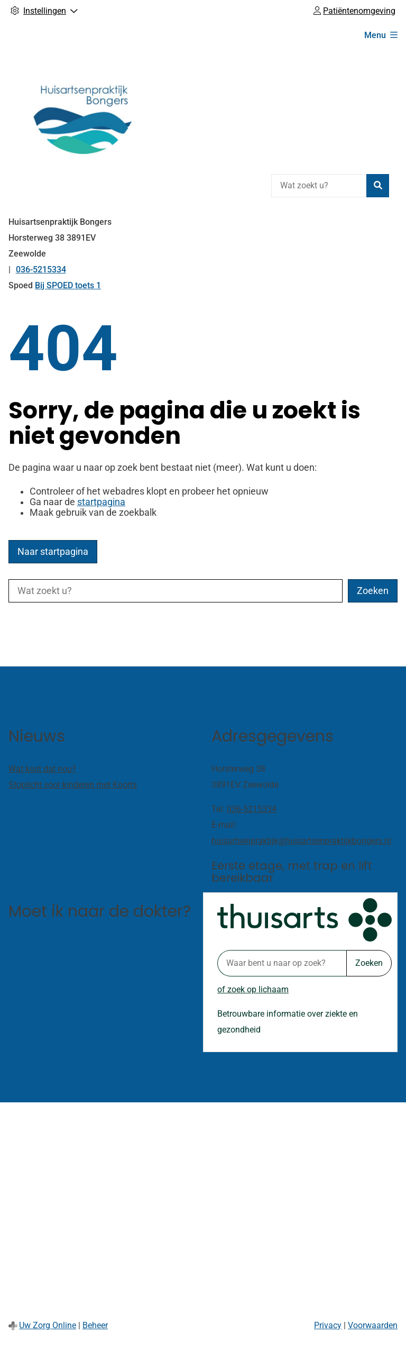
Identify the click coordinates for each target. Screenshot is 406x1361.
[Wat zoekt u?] (318, 185)
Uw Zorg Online (47, 1325)
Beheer (95, 1325)
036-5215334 (251, 809)
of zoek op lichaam (253, 989)
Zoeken (369, 963)
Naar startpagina (52, 551)
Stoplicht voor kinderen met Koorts (72, 785)
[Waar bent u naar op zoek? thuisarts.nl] (281, 963)
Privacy (328, 1325)
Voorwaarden (373, 1325)
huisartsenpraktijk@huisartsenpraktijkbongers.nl (301, 841)
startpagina (101, 502)
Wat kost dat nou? (42, 769)
